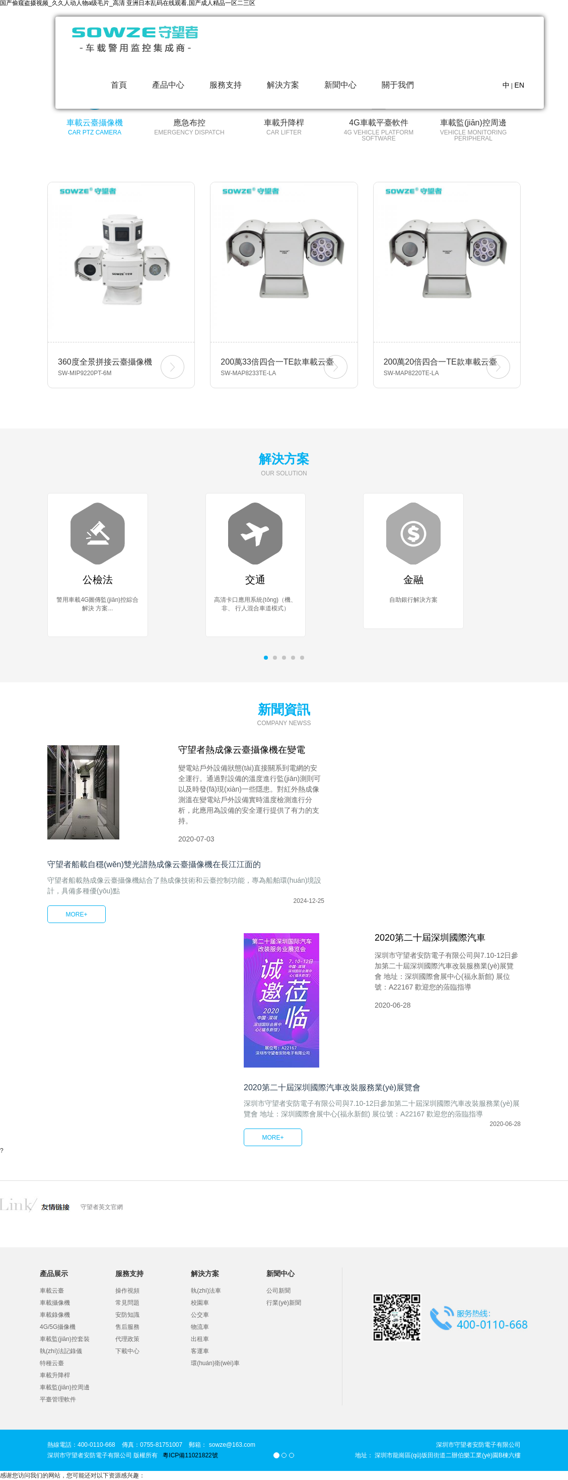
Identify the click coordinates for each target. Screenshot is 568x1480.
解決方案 (283, 85)
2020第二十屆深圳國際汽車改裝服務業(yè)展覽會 (332, 1087)
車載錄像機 (55, 1314)
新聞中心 (340, 85)
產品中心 (168, 85)
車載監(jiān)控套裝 (65, 1339)
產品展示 (54, 1274)
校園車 (200, 1302)
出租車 (200, 1339)
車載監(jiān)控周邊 (65, 1387)
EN (519, 85)
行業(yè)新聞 (283, 1302)
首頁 (119, 85)
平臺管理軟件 (58, 1399)
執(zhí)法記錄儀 (61, 1351)
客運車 (200, 1351)
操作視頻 (127, 1290)
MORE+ (76, 914)
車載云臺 (52, 1290)
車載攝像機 (55, 1302)
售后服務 (127, 1326)
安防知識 (127, 1314)
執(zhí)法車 (206, 1290)
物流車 (200, 1326)
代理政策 (127, 1339)
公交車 (200, 1314)
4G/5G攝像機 (58, 1326)
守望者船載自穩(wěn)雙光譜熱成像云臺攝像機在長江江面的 (154, 864)
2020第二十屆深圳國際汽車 (430, 938)
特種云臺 (52, 1363)
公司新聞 (278, 1290)
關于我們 (398, 85)
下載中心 (127, 1351)
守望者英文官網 (102, 1207)
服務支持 (225, 85)
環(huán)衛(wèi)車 (215, 1363)
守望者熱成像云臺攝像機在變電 (241, 750)
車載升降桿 (55, 1375)
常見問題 (127, 1302)
